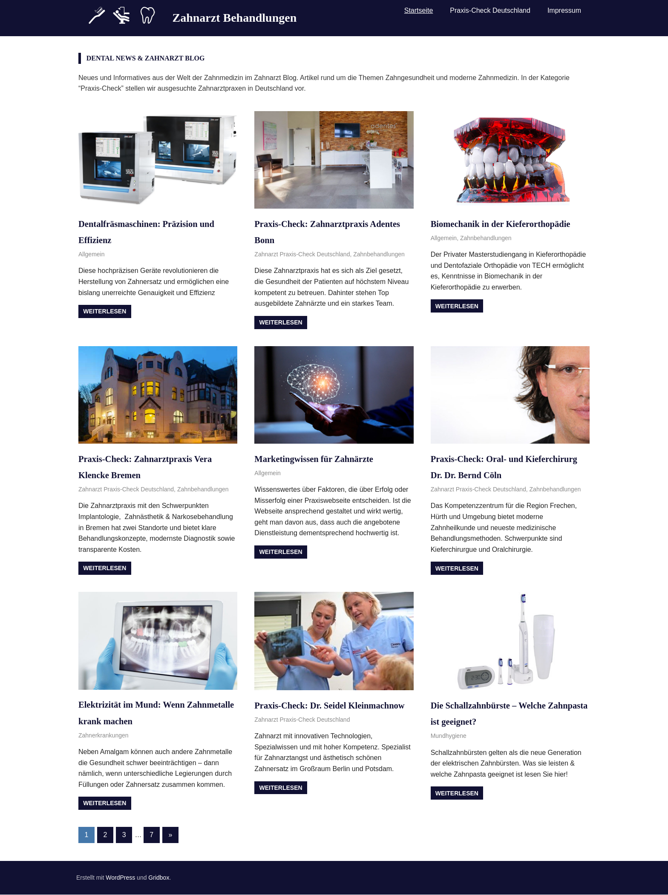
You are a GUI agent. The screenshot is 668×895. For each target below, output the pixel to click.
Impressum (564, 13)
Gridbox (158, 878)
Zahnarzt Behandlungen (234, 14)
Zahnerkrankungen (103, 735)
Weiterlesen (104, 311)
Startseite (418, 13)
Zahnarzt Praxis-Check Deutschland (302, 254)
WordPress (120, 878)
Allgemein (91, 254)
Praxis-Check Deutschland (490, 13)
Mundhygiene (448, 735)
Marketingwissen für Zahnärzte (323, 458)
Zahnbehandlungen (379, 254)
